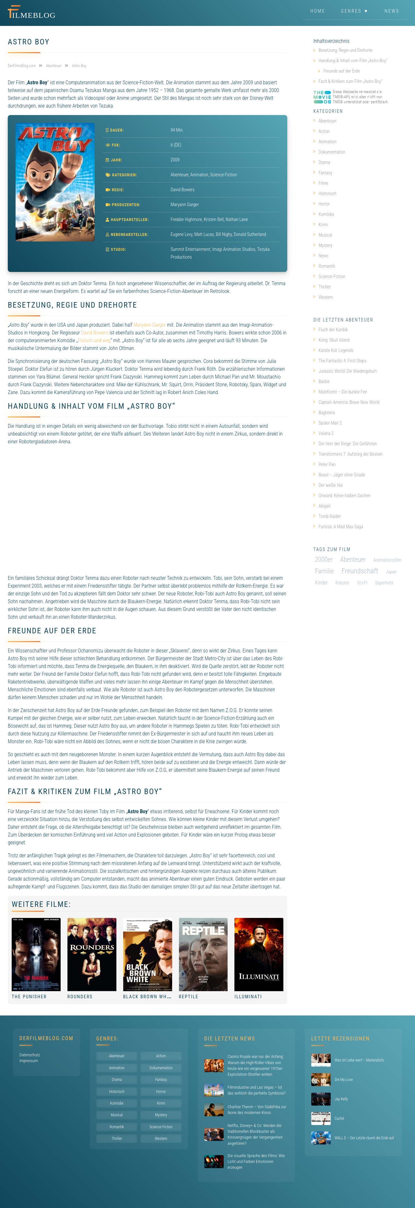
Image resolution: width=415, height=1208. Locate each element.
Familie (324, 571)
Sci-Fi (362, 583)
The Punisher (29, 996)
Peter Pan (324, 464)
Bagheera (324, 412)
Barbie (321, 381)
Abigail (321, 506)
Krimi (320, 224)
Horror (321, 203)
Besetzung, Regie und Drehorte (345, 50)
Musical (322, 235)
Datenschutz (29, 1054)
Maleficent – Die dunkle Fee (340, 391)
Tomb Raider (327, 516)
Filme (320, 183)
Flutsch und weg (94, 340)
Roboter (343, 582)
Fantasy (322, 172)
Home (317, 11)
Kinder (321, 583)
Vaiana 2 (323, 433)
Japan (391, 571)
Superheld (384, 582)
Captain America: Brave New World (346, 402)
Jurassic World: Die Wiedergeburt (345, 371)
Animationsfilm (388, 560)
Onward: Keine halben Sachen (341, 495)
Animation (199, 174)
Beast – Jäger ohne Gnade (339, 474)
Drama (321, 162)
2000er (324, 559)
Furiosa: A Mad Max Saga (338, 526)
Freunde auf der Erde (341, 71)
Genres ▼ (355, 11)
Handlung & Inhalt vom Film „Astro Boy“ (352, 60)
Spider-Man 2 (327, 423)
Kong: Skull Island (331, 340)
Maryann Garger (150, 325)
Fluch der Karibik (330, 329)
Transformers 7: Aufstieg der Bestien (348, 454)
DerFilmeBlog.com (46, 1038)
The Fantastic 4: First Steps (339, 360)
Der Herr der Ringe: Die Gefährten (345, 443)
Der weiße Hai (328, 485)
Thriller (322, 286)
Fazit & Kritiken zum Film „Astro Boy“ (350, 81)
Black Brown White (148, 996)
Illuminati (248, 996)
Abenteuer (179, 174)
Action (321, 131)
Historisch (324, 193)
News (392, 11)
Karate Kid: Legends (333, 350)
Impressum (28, 1060)
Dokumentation (329, 152)
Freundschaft (359, 571)
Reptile (189, 996)
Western (323, 297)
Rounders (80, 996)
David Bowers (94, 333)
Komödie (323, 214)
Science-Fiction (223, 174)
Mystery (322, 245)
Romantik (324, 266)
